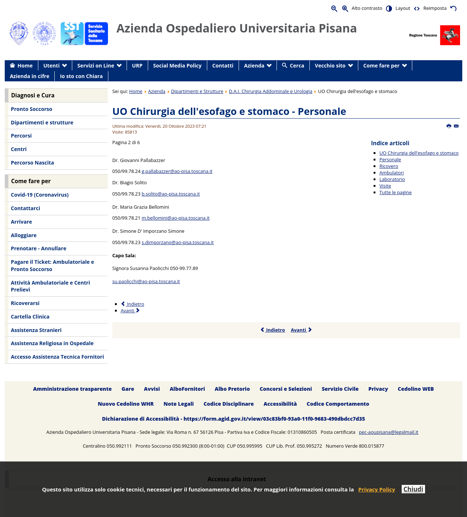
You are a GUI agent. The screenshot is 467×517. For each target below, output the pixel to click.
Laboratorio (392, 179)
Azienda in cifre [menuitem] (29, 76)
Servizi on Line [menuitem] (95, 65)
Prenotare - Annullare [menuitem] (38, 248)
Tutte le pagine (395, 192)
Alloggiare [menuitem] (23, 235)
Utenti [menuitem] (51, 65)
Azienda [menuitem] (254, 65)
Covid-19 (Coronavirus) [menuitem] (40, 194)
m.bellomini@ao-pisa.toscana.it (175, 218)
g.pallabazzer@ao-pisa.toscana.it (177, 171)
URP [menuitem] (137, 65)
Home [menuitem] (25, 65)
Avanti (301, 330)
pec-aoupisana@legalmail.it (388, 432)
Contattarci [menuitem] (25, 208)
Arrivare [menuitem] (21, 221)
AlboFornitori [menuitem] (187, 388)
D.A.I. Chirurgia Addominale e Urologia (271, 91)
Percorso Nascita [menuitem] (32, 162)
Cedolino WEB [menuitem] (416, 388)
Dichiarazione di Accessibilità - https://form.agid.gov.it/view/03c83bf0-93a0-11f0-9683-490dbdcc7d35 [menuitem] (233, 418)
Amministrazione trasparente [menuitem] (72, 388)
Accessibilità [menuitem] (280, 403)
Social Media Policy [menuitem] (177, 65)
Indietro (272, 330)
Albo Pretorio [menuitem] (232, 388)
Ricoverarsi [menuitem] (25, 303)
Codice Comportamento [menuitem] (338, 403)
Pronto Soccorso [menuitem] (31, 108)
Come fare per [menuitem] (381, 65)
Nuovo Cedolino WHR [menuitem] (126, 403)
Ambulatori (391, 172)
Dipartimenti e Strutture (197, 91)
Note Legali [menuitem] (178, 403)
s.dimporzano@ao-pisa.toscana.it (178, 242)
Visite (385, 185)
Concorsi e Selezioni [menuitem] (286, 388)
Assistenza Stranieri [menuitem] (36, 330)
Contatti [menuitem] (223, 65)
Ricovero (388, 166)
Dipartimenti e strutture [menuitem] (42, 122)
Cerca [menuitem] (297, 65)
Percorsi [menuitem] (21, 135)
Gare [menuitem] (127, 388)
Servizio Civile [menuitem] (340, 388)
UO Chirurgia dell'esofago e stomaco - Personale (229, 111)
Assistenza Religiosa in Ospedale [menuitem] (52, 343)
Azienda (156, 91)
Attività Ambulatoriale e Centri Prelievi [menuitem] (50, 286)
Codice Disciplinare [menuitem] (229, 403)
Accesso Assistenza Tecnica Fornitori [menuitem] (57, 356)
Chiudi (413, 489)
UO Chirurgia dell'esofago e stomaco (419, 153)
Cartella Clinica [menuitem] (30, 316)
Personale (390, 159)
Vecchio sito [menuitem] (330, 65)
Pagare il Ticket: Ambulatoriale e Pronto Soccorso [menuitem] (52, 265)
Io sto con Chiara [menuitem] (81, 76)
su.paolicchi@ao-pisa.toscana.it (146, 281)
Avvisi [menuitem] (152, 388)
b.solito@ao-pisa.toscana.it (171, 193)
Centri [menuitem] (19, 149)
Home (135, 91)
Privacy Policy (376, 489)
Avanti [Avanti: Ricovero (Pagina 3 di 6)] (131, 310)
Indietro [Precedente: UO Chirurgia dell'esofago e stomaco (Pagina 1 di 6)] (132, 304)
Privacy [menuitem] (378, 388)
